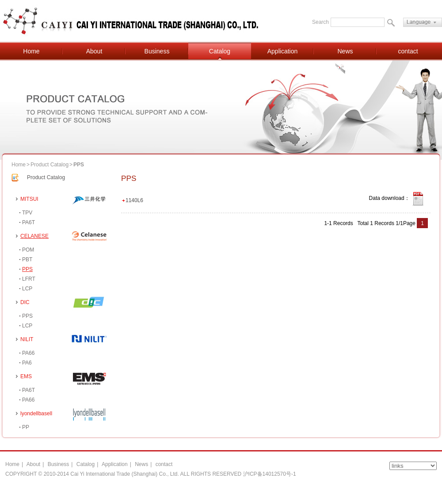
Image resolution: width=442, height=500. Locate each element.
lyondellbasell (36, 413)
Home (31, 51)
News (345, 51)
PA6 (27, 363)
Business (157, 51)
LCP (27, 289)
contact (408, 51)
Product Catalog (49, 165)
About (94, 51)
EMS (26, 376)
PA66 (28, 353)
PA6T (28, 222)
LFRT (28, 279)
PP (25, 427)
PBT (27, 259)
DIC (25, 302)
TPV (27, 213)
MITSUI (29, 199)
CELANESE (34, 236)
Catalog (219, 51)
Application (282, 51)
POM (28, 250)
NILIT (26, 339)
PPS (27, 269)
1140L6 (134, 200)
